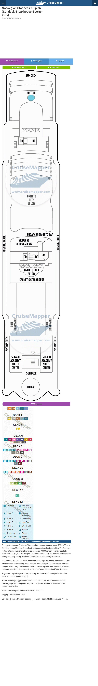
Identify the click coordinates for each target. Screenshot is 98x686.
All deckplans (36, 61)
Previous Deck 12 (19, 67)
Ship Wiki (60, 61)
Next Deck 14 (53, 67)
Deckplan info (12, 61)
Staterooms (36, 404)
